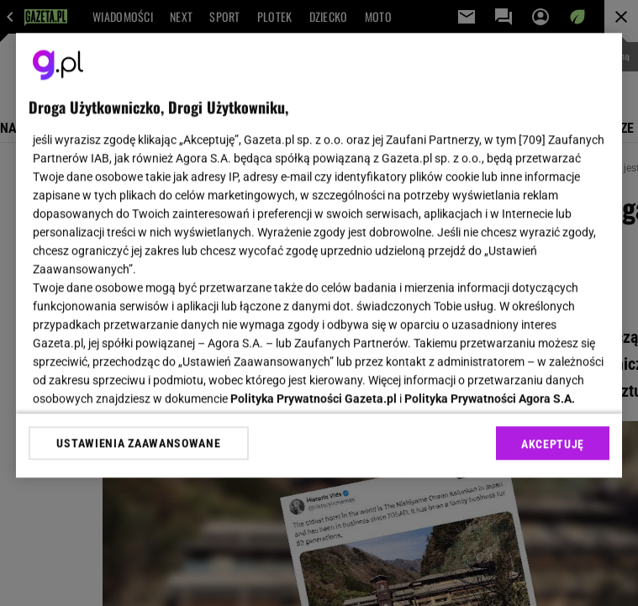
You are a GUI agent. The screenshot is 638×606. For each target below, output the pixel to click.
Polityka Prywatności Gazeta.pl (313, 398)
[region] (319, 255)
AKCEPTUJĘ (552, 444)
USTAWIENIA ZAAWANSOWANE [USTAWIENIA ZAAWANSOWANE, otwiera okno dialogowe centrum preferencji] (138, 443)
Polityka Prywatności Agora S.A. (489, 398)
